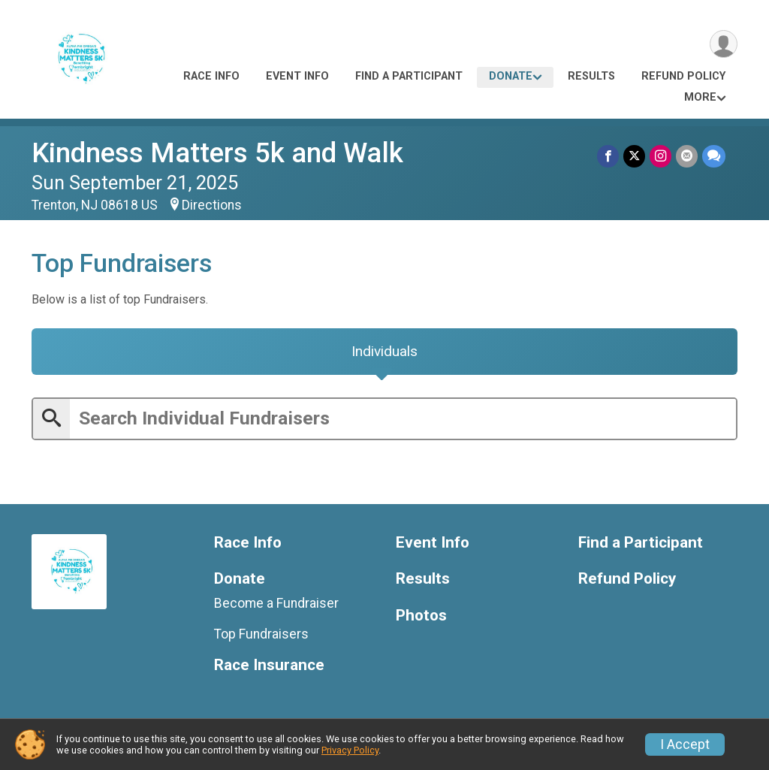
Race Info (211, 76)
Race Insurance (269, 665)
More (700, 97)
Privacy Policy (349, 750)
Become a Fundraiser (276, 603)
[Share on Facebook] (608, 156)
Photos (421, 615)
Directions (212, 205)
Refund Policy (683, 76)
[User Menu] (723, 44)
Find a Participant (409, 76)
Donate (510, 76)
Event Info (297, 76)
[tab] (384, 351)
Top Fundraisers (261, 634)
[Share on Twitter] (634, 156)
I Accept (685, 744)
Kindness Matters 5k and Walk (217, 153)
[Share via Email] (687, 156)
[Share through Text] (713, 156)
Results (591, 76)
